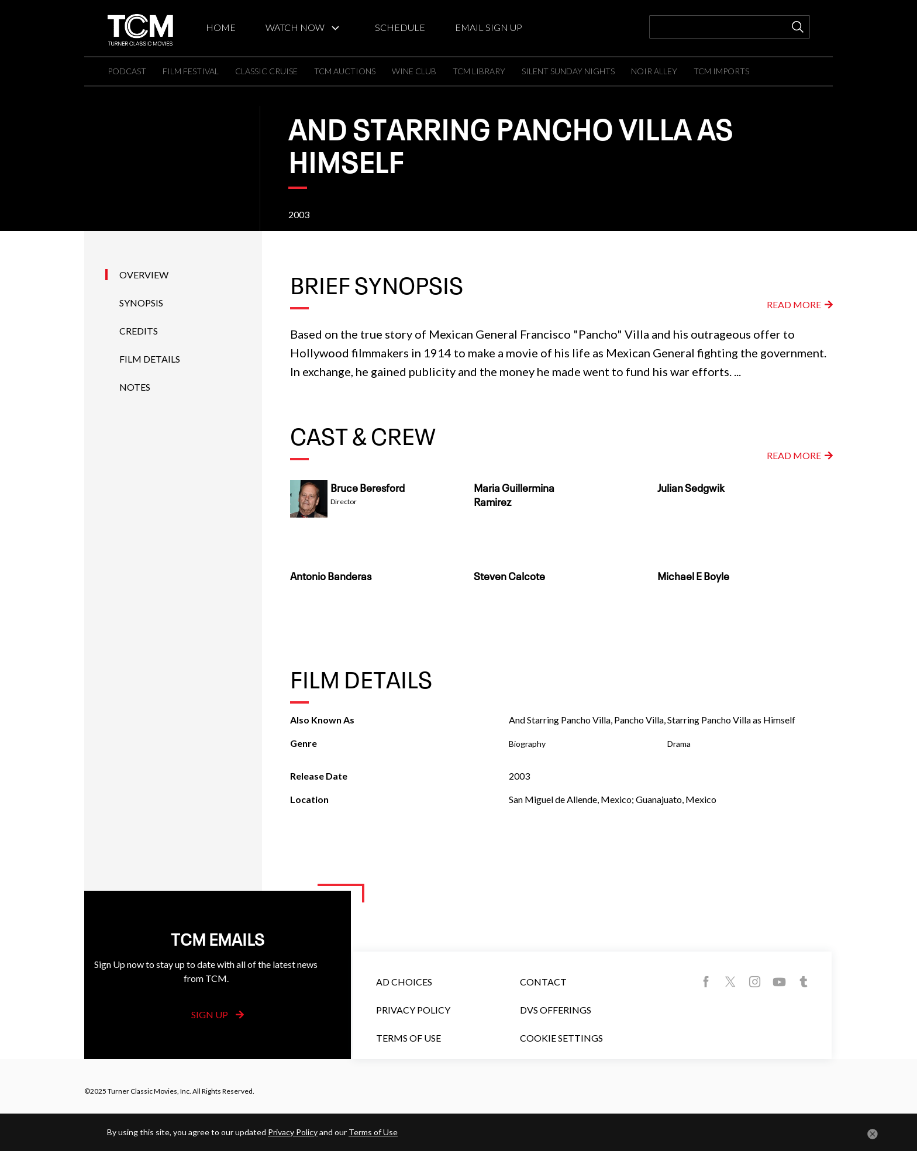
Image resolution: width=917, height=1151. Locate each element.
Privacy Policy (413, 1009)
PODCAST (127, 71)
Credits (138, 330)
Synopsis (141, 302)
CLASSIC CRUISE (266, 71)
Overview (143, 274)
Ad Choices (404, 981)
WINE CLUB (414, 71)
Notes (134, 386)
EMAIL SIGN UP (488, 27)
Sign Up (217, 1014)
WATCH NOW (295, 27)
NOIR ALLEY (654, 71)
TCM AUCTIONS (344, 71)
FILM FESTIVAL (191, 71)
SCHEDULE (400, 27)
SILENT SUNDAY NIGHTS (568, 71)
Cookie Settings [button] (561, 1037)
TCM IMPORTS (721, 71)
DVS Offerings (555, 1009)
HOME (221, 27)
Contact (543, 981)
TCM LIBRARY (479, 71)
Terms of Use (408, 1037)
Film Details (149, 358)
